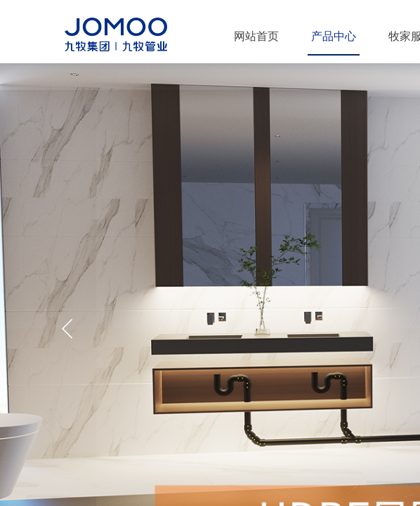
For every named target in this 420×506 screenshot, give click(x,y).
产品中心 (333, 36)
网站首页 (256, 36)
